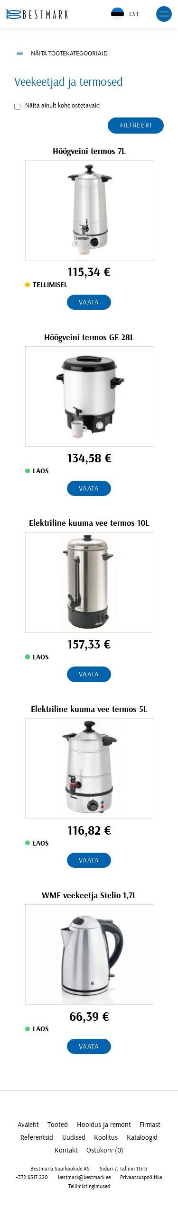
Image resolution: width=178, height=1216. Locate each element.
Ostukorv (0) (104, 1150)
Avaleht (28, 1124)
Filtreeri (136, 125)
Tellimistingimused (89, 1186)
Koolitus (106, 1137)
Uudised (73, 1137)
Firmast (150, 1124)
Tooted (57, 1124)
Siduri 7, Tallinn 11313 (124, 1168)
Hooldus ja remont (104, 1124)
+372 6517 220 (32, 1177)
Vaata (89, 302)
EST (125, 14)
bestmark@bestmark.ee (84, 1177)
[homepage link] (37, 14)
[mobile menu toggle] (164, 14)
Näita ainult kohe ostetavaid (62, 105)
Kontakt (66, 1150)
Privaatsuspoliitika (141, 1177)
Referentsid (36, 1137)
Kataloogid (142, 1137)
